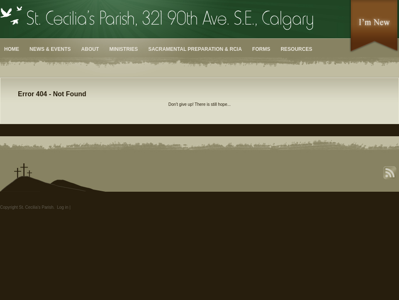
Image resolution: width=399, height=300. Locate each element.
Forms (261, 49)
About (90, 49)
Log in (62, 207)
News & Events (50, 49)
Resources (296, 49)
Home (11, 49)
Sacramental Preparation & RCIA (195, 49)
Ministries (123, 49)
